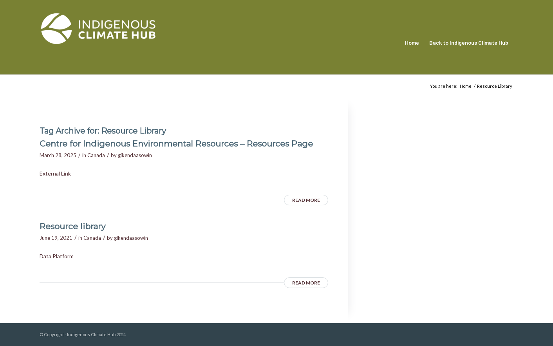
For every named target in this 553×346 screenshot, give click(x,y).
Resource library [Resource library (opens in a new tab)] (72, 226)
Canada (96, 155)
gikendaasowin (135, 155)
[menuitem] (412, 42)
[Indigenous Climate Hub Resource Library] (98, 42)
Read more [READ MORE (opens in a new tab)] (306, 200)
